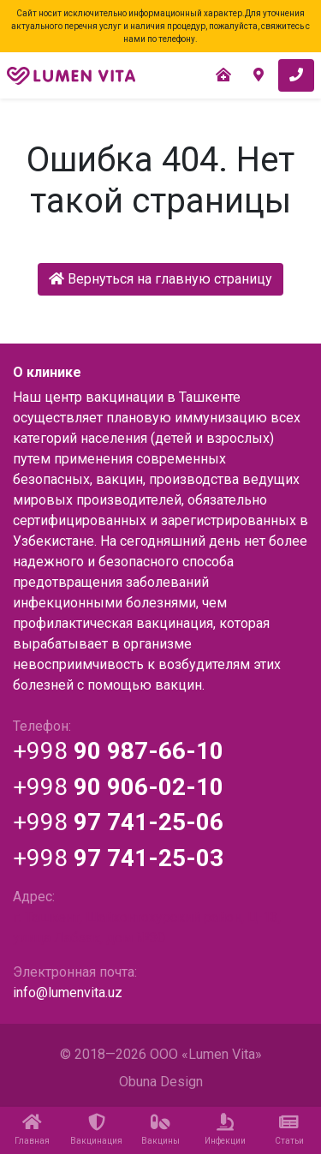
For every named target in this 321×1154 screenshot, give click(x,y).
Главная (32, 1129)
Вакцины (160, 1129)
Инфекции (224, 1129)
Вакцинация (96, 1129)
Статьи (289, 1129)
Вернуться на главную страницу (160, 279)
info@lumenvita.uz (67, 992)
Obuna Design (161, 1081)
